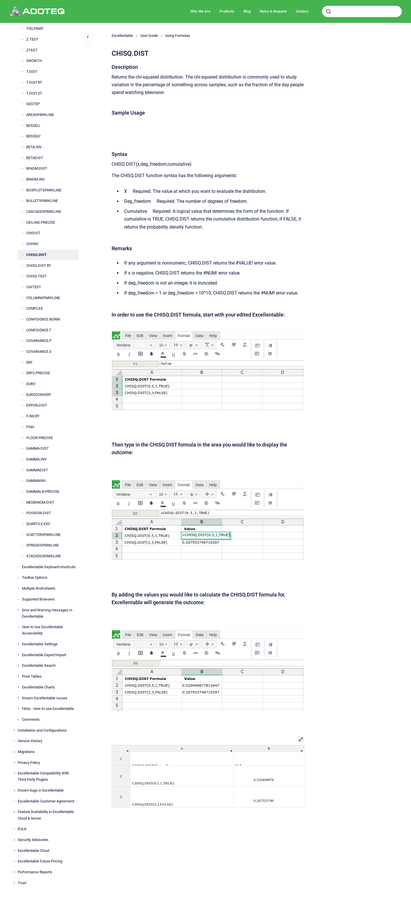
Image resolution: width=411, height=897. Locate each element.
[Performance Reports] (14, 872)
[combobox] (362, 11)
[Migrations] (14, 752)
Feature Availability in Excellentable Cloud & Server (46, 815)
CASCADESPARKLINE (43, 211)
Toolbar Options (34, 577)
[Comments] (18, 719)
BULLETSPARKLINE (42, 201)
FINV (30, 427)
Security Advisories (33, 840)
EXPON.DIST (36, 405)
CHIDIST (33, 233)
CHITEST (33, 287)
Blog (247, 11)
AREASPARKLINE (40, 115)
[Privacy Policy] (14, 762)
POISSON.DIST (38, 513)
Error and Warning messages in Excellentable (47, 613)
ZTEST (31, 50)
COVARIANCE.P (38, 341)
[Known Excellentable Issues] (18, 698)
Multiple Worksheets (38, 588)
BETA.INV (34, 147)
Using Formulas (177, 35)
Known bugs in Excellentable (41, 790)
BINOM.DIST (36, 168)
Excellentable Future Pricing (40, 861)
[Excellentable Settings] (18, 644)
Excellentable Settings (40, 644)
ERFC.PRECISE (38, 373)
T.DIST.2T (34, 93)
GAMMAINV (36, 480)
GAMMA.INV (36, 459)
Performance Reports (35, 872)
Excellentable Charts (38, 687)
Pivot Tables (32, 676)
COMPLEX (34, 308)
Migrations (26, 752)
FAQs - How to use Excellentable (48, 708)
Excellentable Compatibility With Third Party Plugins (43, 776)
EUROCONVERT (38, 395)
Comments (31, 719)
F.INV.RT (33, 416)
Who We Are (200, 11)
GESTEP (33, 104)
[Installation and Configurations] (14, 730)
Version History (30, 741)
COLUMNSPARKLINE (43, 298)
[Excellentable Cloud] (14, 850)
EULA (22, 829)
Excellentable (122, 35)
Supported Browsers (38, 599)
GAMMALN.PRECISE (42, 491)
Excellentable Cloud (33, 850)
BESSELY (33, 136)
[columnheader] (121, 748)
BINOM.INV (35, 179)
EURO (30, 384)
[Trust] (14, 882)
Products (226, 11)
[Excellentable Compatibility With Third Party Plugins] (14, 773)
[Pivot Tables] (18, 676)
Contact (302, 11)
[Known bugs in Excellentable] (14, 790)
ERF (29, 362)
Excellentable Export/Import (44, 655)
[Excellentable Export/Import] (18, 654)
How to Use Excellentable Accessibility (42, 630)
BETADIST (34, 158)
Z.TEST (32, 39)
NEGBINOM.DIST (40, 502)
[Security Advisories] (14, 840)
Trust (22, 883)
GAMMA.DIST (37, 448)
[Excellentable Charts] (18, 687)
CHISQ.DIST (36, 255)
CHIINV (32, 244)
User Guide (149, 35)
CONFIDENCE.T (38, 330)
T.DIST (31, 71)
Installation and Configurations (42, 730)
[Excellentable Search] (18, 665)
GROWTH (34, 61)
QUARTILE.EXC (38, 524)
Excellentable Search (39, 665)
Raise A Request (273, 11)
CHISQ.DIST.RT (38, 265)
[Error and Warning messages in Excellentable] (18, 610)
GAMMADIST (37, 470)
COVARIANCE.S (38, 351)
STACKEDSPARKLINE (43, 556)
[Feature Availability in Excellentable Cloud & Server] (14, 812)
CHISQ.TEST (36, 276)
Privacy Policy (29, 762)
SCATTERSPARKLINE (43, 534)
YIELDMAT (35, 28)
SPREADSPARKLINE (42, 545)
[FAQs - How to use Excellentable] (18, 708)
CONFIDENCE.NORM (43, 319)
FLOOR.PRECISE (39, 438)
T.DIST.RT (34, 82)
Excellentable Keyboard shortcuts (49, 567)
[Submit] (328, 11)
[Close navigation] (87, 36)
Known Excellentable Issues (44, 698)
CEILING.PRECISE (40, 222)
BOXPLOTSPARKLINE (43, 190)
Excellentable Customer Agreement (46, 801)
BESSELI (33, 125)
